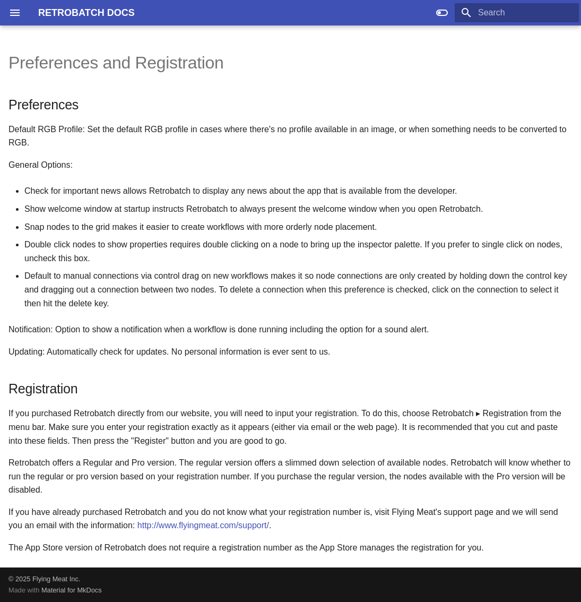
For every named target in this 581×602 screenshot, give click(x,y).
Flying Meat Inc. (56, 579)
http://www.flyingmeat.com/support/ (203, 525)
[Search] (517, 12)
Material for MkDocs (71, 590)
